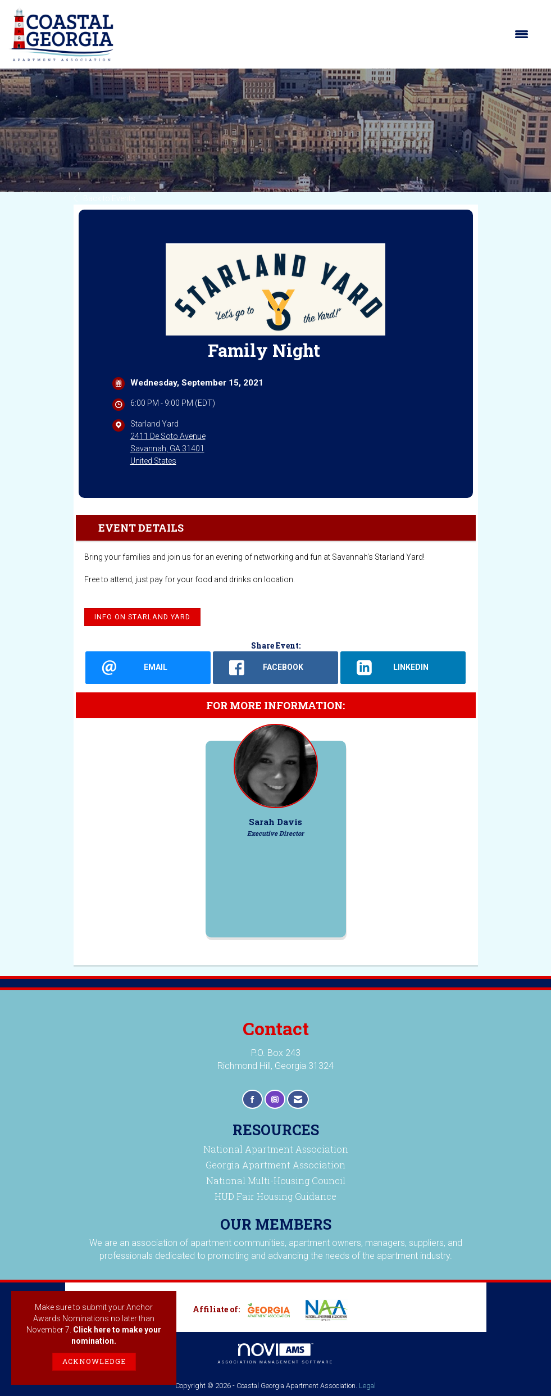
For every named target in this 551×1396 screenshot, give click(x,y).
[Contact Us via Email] (298, 1099)
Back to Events (104, 198)
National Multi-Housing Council (275, 1180)
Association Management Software (276, 1353)
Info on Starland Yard (142, 617)
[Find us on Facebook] (252, 1099)
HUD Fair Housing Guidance (275, 1196)
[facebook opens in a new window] (275, 667)
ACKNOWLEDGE (94, 1361)
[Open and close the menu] (327, 34)
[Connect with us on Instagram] (275, 1099)
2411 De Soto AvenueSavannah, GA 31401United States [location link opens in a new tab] (168, 448)
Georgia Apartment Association (275, 1165)
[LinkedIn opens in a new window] (403, 667)
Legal (367, 1385)
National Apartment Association (275, 1149)
